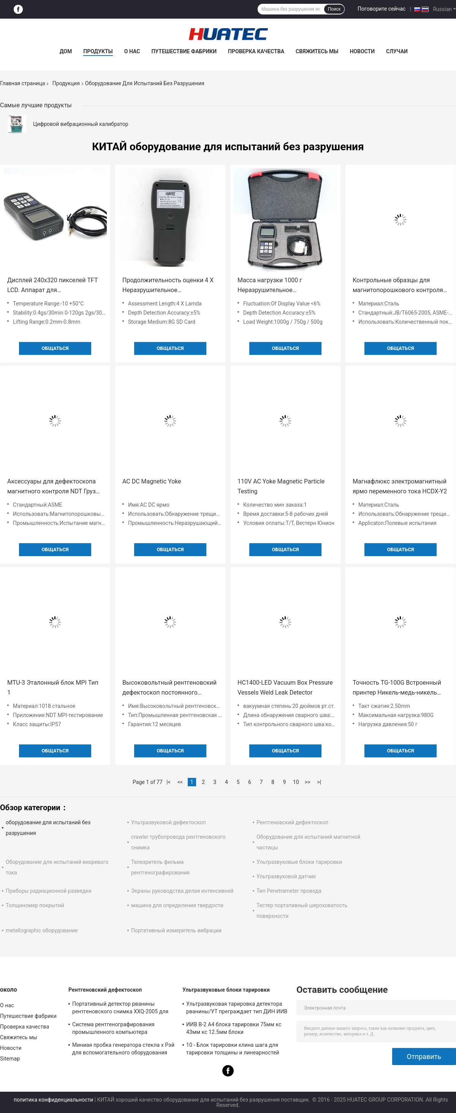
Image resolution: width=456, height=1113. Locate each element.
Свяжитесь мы (317, 51)
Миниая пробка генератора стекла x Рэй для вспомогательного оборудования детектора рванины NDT (123, 1050)
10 (296, 782)
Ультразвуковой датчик (286, 876)
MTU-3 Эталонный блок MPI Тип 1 (52, 687)
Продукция (66, 83)
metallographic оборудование (42, 930)
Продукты (98, 51)
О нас (132, 51)
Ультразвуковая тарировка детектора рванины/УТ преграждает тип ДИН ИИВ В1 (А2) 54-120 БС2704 (236, 1009)
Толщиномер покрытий (35, 905)
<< (180, 782)
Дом (66, 51)
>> (307, 782)
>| (319, 782)
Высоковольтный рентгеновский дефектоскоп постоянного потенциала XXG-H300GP (169, 688)
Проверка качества (256, 51)
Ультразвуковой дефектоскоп (168, 822)
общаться (55, 348)
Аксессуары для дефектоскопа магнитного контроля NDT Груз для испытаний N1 (51, 487)
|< (168, 782)
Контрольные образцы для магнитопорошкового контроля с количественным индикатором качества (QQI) (400, 286)
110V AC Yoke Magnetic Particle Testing (281, 486)
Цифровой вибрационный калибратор (80, 124)
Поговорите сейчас (381, 9)
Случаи (397, 51)
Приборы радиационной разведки (49, 891)
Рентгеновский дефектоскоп (292, 822)
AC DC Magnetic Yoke (151, 481)
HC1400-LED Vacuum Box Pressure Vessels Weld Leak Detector (285, 687)
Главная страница (22, 83)
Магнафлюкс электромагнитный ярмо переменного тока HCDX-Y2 (400, 486)
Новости (362, 51)
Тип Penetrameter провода (288, 891)
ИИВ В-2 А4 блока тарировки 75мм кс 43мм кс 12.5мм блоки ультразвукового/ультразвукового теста (237, 1029)
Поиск (334, 9)
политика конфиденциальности (53, 1100)
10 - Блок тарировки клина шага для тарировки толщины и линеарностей (232, 1049)
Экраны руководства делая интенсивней (182, 891)
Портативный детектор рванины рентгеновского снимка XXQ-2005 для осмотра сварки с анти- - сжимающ (120, 1009)
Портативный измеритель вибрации (176, 930)
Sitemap (10, 1059)
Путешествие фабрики (184, 51)
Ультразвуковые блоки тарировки (299, 862)
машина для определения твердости (177, 905)
